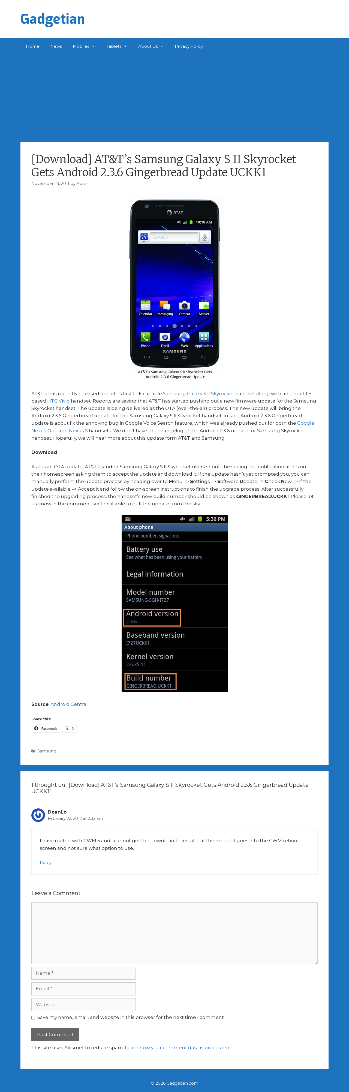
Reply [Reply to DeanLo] (46, 862)
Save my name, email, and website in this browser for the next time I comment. (131, 1017)
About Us (153, 46)
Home (32, 46)
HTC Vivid (58, 401)
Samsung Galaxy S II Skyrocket (198, 393)
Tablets (119, 46)
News (56, 46)
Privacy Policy (189, 46)
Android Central (69, 704)
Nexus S (78, 430)
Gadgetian (52, 19)
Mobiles (87, 46)
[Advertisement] (174, 95)
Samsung (46, 751)
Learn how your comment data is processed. (177, 1047)
